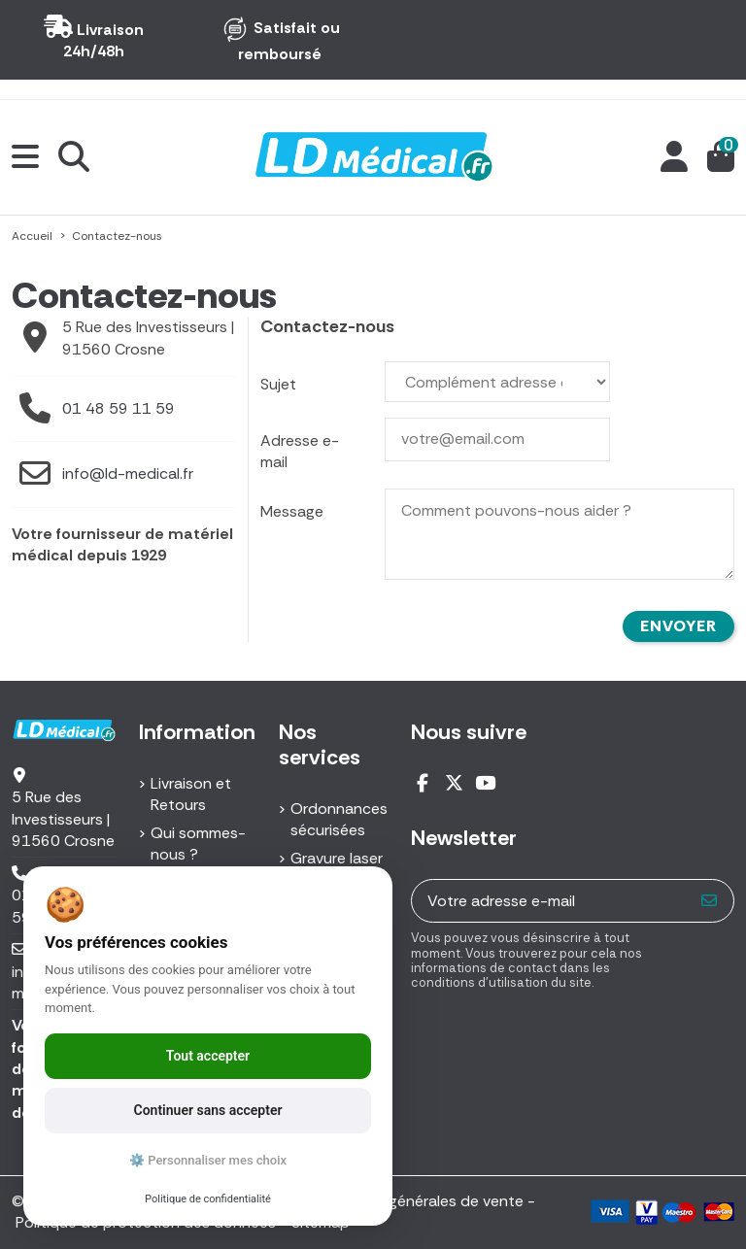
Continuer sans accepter (208, 1110)
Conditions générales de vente (415, 1201)
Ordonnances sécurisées (339, 819)
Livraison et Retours (191, 794)
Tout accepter (208, 1055)
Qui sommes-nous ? (198, 843)
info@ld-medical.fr (127, 473)
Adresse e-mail (299, 451)
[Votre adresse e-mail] (549, 901)
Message (291, 511)
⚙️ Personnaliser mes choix (208, 1160)
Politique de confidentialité (208, 1199)
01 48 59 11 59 (118, 408)
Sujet (278, 384)
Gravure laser (336, 858)
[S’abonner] (709, 901)
